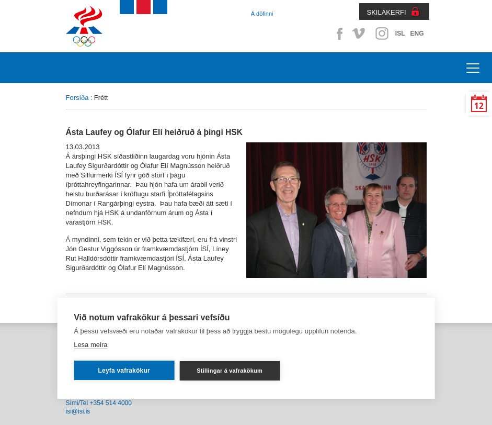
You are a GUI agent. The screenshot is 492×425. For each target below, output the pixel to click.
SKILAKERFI (386, 12)
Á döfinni (262, 13)
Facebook (337, 33)
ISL (400, 33)
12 (479, 106)
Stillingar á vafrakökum (229, 370)
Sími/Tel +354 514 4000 (99, 403)
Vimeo (359, 33)
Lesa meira (90, 345)
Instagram (381, 33)
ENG (417, 33)
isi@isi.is (78, 411)
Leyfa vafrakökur (124, 370)
